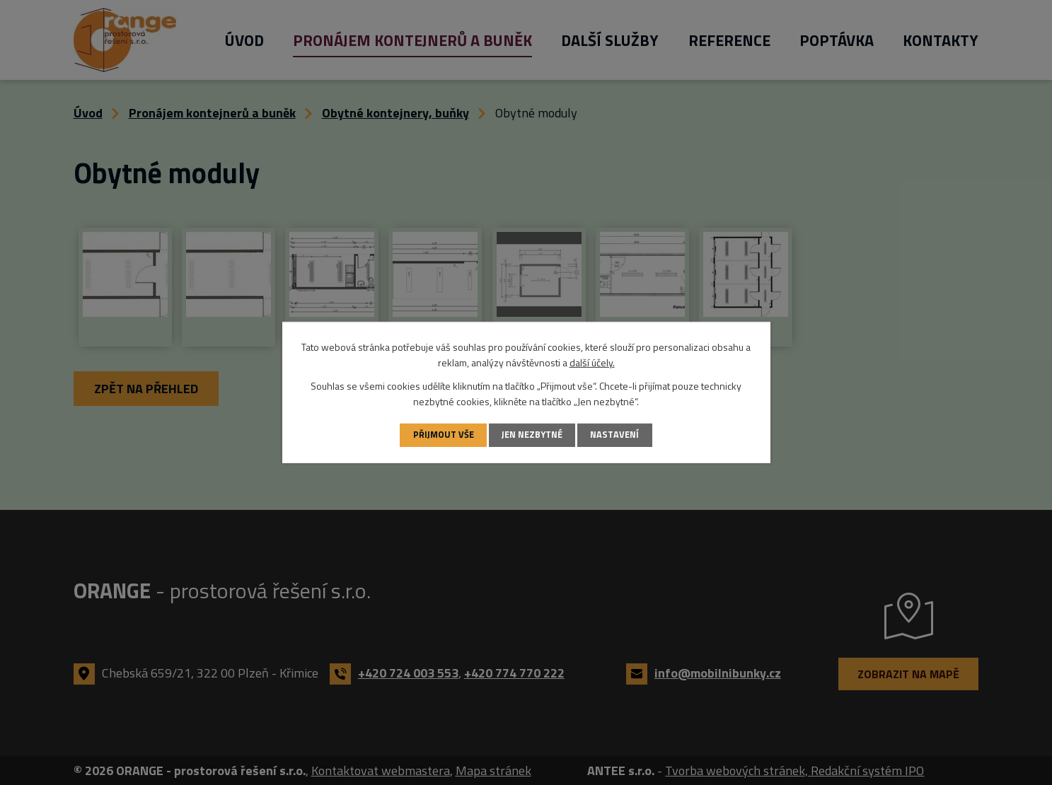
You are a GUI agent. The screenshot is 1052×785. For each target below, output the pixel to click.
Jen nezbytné (532, 434)
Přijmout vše (443, 434)
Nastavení (614, 434)
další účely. (592, 362)
